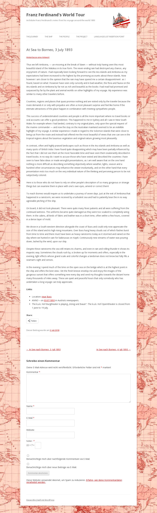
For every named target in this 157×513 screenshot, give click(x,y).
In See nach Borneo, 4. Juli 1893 (113, 349)
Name (30, 406)
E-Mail (30, 417)
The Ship (48, 36)
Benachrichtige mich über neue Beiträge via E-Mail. (51, 467)
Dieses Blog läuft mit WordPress (40, 500)
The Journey (32, 36)
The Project (81, 36)
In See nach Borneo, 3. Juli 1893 (43, 349)
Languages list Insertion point (109, 36)
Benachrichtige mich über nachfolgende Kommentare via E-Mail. (58, 458)
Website (30, 429)
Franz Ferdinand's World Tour (55, 14)
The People (64, 36)
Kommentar (33, 372)
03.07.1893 (49, 300)
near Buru (47, 296)
